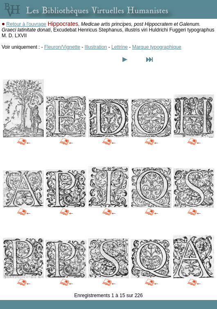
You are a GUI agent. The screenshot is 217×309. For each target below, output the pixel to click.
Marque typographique (156, 47)
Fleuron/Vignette (62, 47)
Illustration (96, 47)
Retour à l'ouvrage (26, 24)
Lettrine (119, 47)
